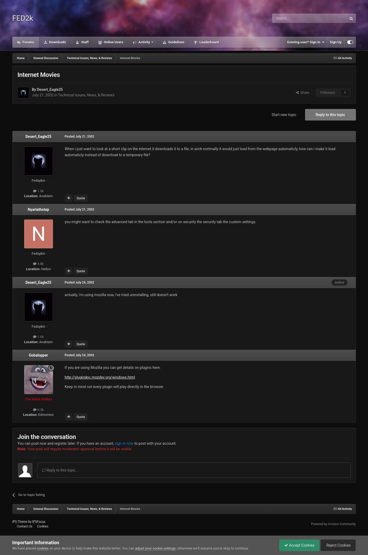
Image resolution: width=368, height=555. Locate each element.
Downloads (57, 42)
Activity (144, 42)
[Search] (297, 18)
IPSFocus (38, 521)
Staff (84, 42)
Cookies (42, 526)
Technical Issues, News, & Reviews (86, 95)
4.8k (38, 264)
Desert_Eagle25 (50, 89)
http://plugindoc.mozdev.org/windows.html (100, 377)
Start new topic (284, 115)
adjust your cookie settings (155, 548)
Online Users (113, 42)
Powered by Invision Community (333, 524)
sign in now (124, 443)
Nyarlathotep (38, 209)
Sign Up (336, 42)
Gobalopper (38, 355)
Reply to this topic (330, 115)
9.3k (38, 410)
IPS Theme (20, 521)
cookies (43, 548)
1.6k (38, 191)
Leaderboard (209, 42)
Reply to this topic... (60, 470)
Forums (28, 42)
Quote (81, 198)
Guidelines (175, 42)
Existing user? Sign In (305, 42)
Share (302, 93)
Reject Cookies (337, 545)
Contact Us (24, 526)
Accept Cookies (298, 545)
